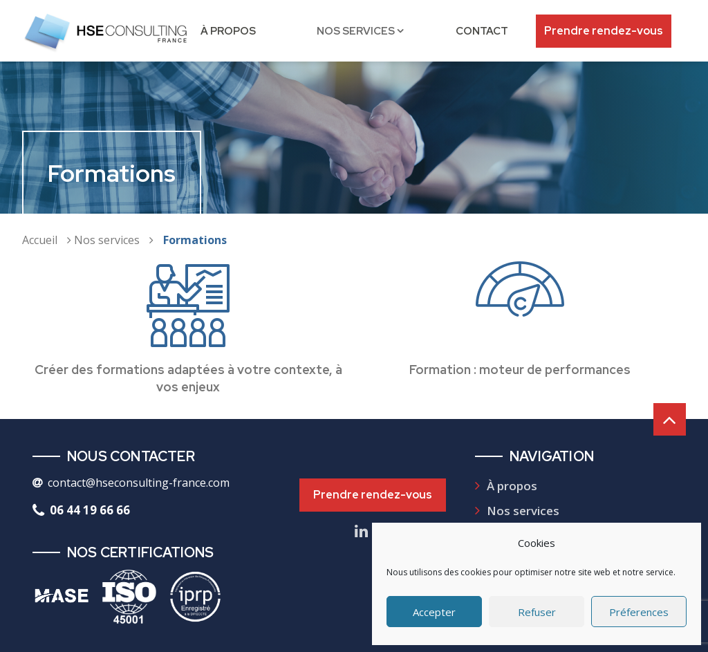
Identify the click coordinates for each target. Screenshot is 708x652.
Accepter (434, 612)
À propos (228, 31)
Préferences (639, 612)
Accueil (39, 240)
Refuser (537, 612)
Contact (482, 31)
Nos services (356, 31)
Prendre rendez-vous (603, 31)
